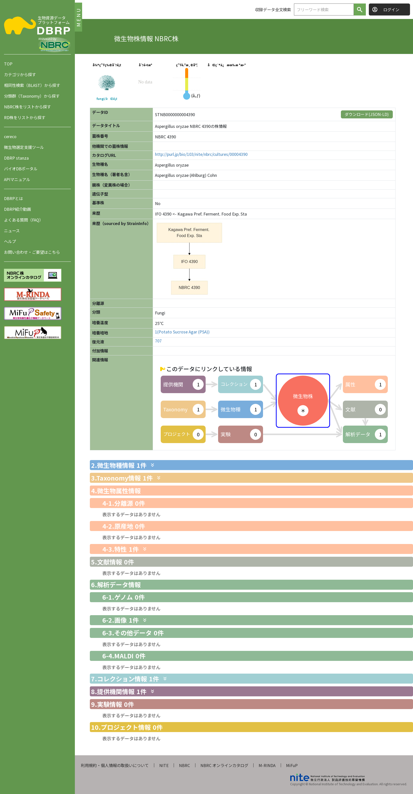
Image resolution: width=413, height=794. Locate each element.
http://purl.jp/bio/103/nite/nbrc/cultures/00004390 (201, 154)
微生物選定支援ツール (24, 147)
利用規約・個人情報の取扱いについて (115, 765)
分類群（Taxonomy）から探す (32, 96)
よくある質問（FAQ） (23, 220)
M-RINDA (267, 765)
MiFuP (292, 765)
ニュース (12, 231)
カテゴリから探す (20, 74)
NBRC (184, 765)
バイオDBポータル (20, 169)
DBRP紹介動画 (17, 209)
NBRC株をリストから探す (27, 107)
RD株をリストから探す (24, 117)
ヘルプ (10, 241)
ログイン (391, 9)
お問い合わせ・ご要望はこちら (32, 252)
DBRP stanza (16, 158)
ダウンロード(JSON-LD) (367, 114)
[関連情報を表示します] (152, 465)
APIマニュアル (17, 179)
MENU (78, 16)
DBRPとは (13, 198)
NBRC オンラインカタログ (224, 765)
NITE (164, 765)
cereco (10, 136)
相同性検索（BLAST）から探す (32, 85)
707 (158, 340)
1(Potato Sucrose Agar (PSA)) (182, 331)
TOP (8, 64)
